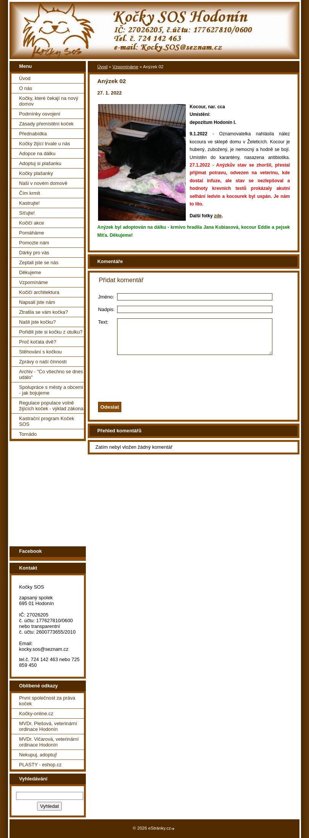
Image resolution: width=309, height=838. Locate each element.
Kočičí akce (31, 223)
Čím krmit (29, 193)
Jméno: (106, 297)
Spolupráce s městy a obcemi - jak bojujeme (51, 390)
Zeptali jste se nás (38, 262)
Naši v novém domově (43, 183)
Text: (103, 322)
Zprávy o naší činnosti (42, 361)
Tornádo (28, 434)
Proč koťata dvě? (37, 342)
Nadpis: (106, 309)
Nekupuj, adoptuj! (38, 755)
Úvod (25, 78)
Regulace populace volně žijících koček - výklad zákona (51, 405)
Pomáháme (31, 233)
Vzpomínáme (33, 282)
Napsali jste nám (37, 302)
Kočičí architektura (39, 292)
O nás (25, 88)
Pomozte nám (34, 243)
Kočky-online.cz (36, 713)
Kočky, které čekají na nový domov (48, 101)
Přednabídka (33, 133)
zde (218, 215)
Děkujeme (30, 272)
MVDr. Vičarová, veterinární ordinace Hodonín (49, 742)
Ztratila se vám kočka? (43, 312)
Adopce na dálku (37, 153)
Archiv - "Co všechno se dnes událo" (51, 374)
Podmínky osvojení (39, 114)
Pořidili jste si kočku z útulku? (50, 332)
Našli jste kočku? (37, 322)
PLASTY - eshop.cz (40, 764)
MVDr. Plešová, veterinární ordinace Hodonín (48, 726)
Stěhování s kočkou (40, 352)
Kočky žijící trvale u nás (44, 143)
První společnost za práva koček (47, 700)
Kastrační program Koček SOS (46, 421)
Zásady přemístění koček (46, 124)
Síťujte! (27, 213)
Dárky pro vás (34, 252)
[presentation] (203, 383)
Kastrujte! (29, 203)
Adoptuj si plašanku (40, 163)
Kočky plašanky (36, 173)
